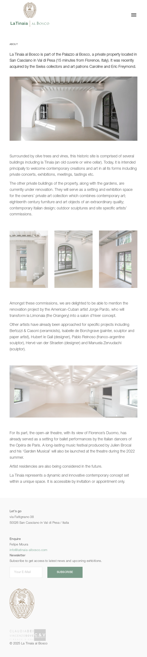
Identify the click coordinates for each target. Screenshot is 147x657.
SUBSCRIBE (65, 572)
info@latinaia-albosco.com (28, 550)
